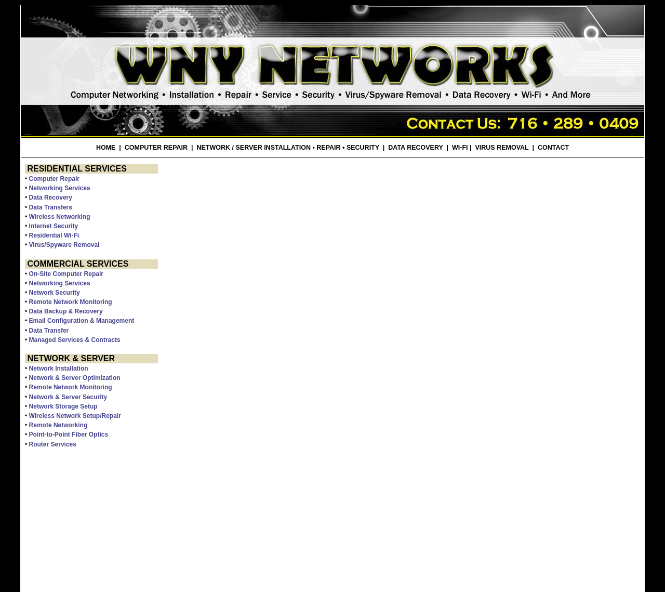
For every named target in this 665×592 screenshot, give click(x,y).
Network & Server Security (68, 397)
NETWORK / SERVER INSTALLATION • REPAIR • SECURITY (288, 147)
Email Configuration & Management (82, 320)
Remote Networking (58, 425)
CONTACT (553, 147)
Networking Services (59, 188)
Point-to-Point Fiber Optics (69, 434)
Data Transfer (49, 330)
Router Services (52, 444)
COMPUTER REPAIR (156, 147)
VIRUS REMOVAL (501, 147)
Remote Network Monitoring (70, 302)
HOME (106, 147)
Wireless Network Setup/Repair (75, 415)
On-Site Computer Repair (66, 274)
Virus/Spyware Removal (64, 244)
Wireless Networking (59, 216)
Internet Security (53, 226)
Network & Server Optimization (75, 377)
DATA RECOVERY (415, 147)
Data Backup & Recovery (66, 311)
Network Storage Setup (63, 406)
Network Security (54, 292)
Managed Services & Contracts (75, 340)
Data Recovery (50, 197)
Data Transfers (50, 207)
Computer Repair (54, 178)
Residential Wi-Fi (54, 235)
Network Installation (58, 368)
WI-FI (460, 147)
